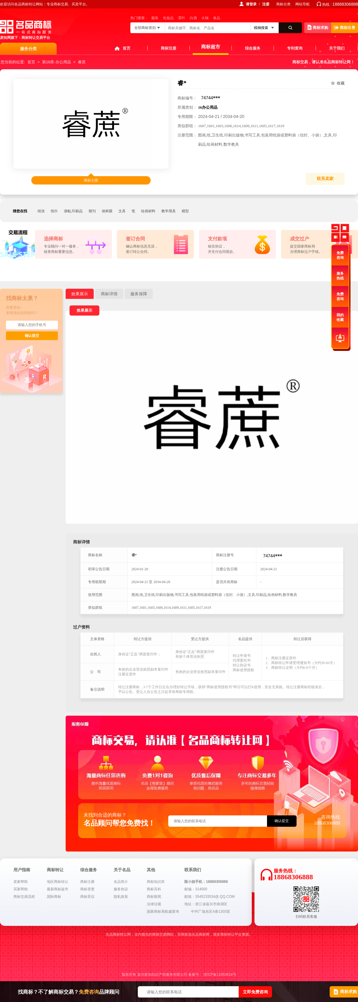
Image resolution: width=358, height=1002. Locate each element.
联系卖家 (325, 178)
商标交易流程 (24, 897)
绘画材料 (148, 211)
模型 (185, 211)
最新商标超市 (57, 889)
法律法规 (154, 904)
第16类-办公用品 (56, 62)
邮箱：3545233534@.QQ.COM (209, 897)
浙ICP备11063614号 (219, 974)
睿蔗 (82, 62)
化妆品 (168, 18)
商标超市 (210, 46)
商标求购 (318, 27)
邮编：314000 (195, 889)
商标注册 (168, 48)
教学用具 (168, 211)
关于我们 (337, 48)
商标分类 (283, 4)
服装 (154, 18)
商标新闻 (154, 897)
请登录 (251, 4)
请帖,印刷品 (73, 211)
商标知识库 (156, 882)
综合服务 (252, 48)
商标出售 (344, 27)
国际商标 (54, 897)
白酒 (193, 18)
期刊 (92, 211)
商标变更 (87, 889)
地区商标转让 (57, 882)
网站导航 (302, 4)
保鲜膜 (107, 211)
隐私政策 (121, 897)
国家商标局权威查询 (163, 911)
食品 (216, 18)
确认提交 (32, 336)
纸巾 (54, 211)
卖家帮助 (20, 882)
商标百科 (154, 889)
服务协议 (121, 889)
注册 (265, 4)
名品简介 (121, 882)
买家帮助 (20, 889)
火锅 (205, 18)
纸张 (41, 211)
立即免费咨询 (255, 991)
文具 (122, 211)
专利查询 (295, 48)
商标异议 (87, 897)
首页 (126, 48)
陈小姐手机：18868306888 (206, 882)
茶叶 (181, 18)
